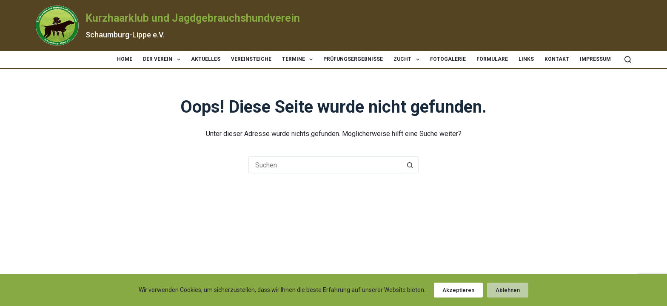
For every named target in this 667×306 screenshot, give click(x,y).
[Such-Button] (410, 164)
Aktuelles (205, 59)
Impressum (595, 59)
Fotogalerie (448, 59)
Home (124, 59)
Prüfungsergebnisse (353, 59)
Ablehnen (508, 290)
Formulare (492, 59)
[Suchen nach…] (325, 164)
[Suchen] (627, 59)
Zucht (407, 59)
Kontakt (556, 59)
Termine (299, 59)
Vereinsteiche (251, 59)
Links (526, 59)
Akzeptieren (458, 290)
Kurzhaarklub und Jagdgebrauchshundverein (193, 18)
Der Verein (163, 59)
